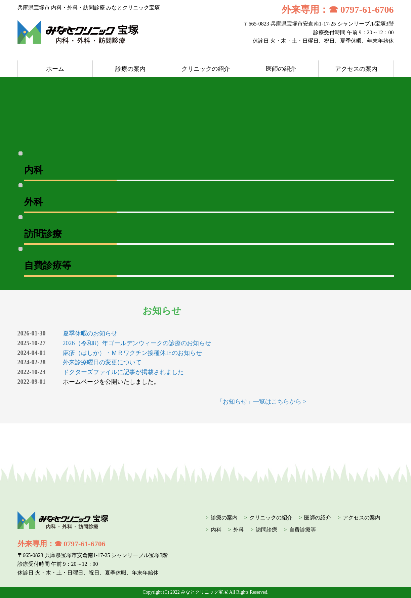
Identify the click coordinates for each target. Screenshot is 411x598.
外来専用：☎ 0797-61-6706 (338, 9)
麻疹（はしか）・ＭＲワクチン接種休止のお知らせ (132, 353)
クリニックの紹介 (205, 68)
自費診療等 (302, 530)
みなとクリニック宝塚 (204, 592)
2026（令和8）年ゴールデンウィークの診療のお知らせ (137, 343)
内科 (216, 530)
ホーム (55, 68)
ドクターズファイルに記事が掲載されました (123, 372)
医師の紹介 (281, 68)
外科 (238, 530)
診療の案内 (130, 68)
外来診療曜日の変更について (102, 362)
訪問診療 (266, 530)
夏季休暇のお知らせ (90, 333)
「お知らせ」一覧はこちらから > (261, 401)
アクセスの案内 (356, 68)
